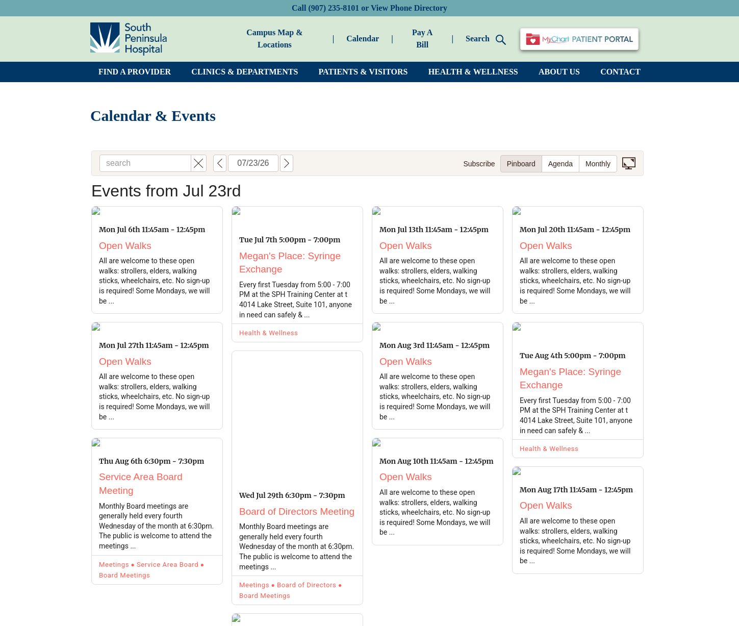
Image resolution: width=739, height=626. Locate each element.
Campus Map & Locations (274, 38)
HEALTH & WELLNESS (473, 71)
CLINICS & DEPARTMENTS (244, 71)
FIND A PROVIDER (134, 71)
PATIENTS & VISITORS (363, 71)
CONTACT (620, 71)
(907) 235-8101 (333, 8)
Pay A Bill (422, 38)
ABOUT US (559, 71)
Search (486, 39)
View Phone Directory (409, 8)
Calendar (362, 38)
